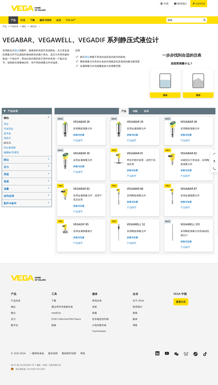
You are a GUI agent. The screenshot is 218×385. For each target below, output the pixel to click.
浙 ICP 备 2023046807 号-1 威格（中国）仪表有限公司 (36, 365)
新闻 (135, 312)
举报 (82, 353)
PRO (114, 150)
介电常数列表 (99, 325)
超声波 (7, 133)
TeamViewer (99, 331)
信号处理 (9, 196)
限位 (6, 159)
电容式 (7, 138)
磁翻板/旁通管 (11, 152)
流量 (6, 188)
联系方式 (181, 301)
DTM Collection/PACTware (66, 319)
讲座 (94, 306)
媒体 (135, 319)
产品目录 (15, 300)
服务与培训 (45, 20)
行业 (22, 20)
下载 (32, 20)
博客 (135, 325)
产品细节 (78, 140)
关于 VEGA (138, 300)
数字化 (14, 325)
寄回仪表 (97, 300)
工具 (54, 294)
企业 (58, 20)
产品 (13, 20)
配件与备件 (10, 203)
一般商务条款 (37, 353)
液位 (16, 50)
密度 (6, 181)
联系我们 (137, 306)
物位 (6, 117)
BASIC (60, 118)
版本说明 (53, 353)
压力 (6, 167)
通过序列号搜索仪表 (62, 306)
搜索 (53, 325)
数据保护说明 (69, 353)
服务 (95, 294)
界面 (6, 174)
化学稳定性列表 (100, 319)
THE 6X (70, 20)
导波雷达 (8, 128)
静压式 (7, 142)
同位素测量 (10, 147)
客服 (94, 312)
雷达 (6, 123)
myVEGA (56, 312)
